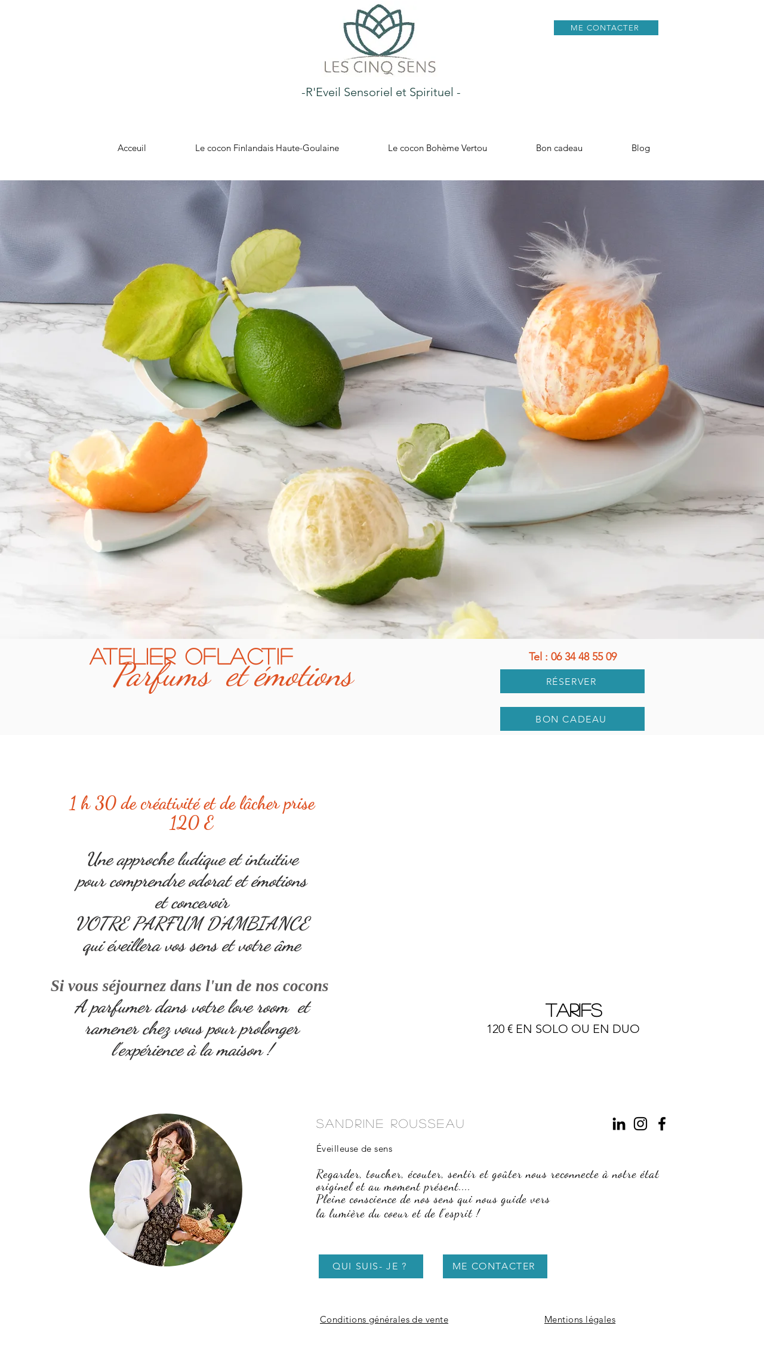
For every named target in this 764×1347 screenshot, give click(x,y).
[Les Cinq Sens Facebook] (662, 1124)
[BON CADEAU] (572, 719)
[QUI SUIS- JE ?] (371, 1266)
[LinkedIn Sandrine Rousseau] (619, 1124)
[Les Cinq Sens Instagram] (640, 1124)
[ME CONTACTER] (606, 27)
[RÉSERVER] (572, 681)
